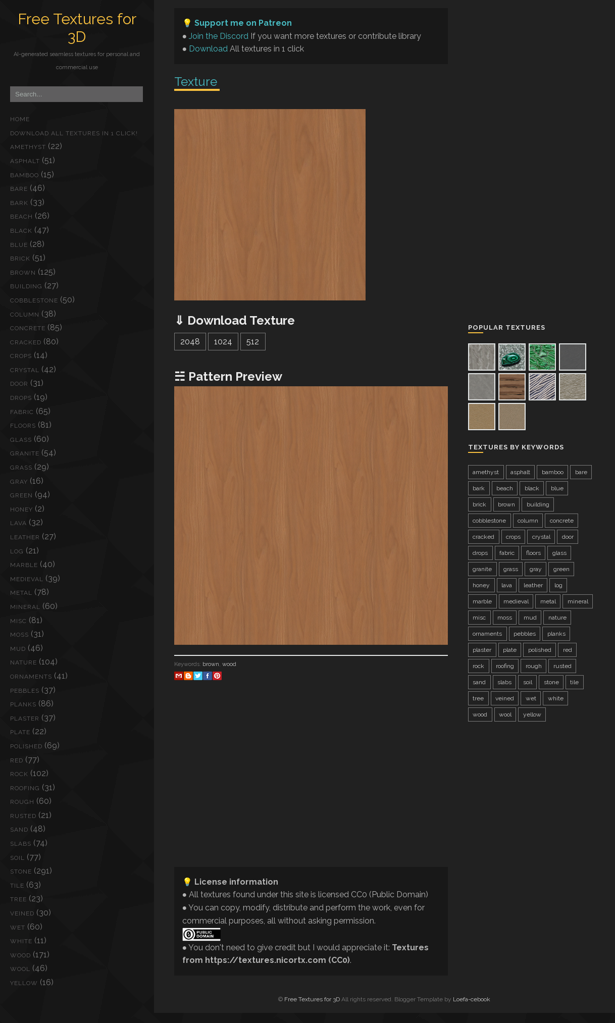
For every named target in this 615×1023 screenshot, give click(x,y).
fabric (22, 412)
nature (23, 662)
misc (18, 621)
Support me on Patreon (243, 23)
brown (23, 272)
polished (26, 746)
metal (21, 592)
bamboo (24, 175)
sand (19, 829)
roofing (25, 788)
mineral (25, 606)
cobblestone (34, 300)
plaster (24, 718)
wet (17, 927)
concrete (27, 328)
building (26, 286)
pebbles (24, 690)
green (21, 495)
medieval (26, 579)
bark (19, 203)
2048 (190, 341)
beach (21, 216)
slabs (20, 843)
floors (23, 425)
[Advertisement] (311, 788)
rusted (23, 816)
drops (21, 397)
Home (20, 119)
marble (24, 565)
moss (19, 634)
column (24, 314)
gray (19, 481)
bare (19, 188)
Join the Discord (218, 36)
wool (20, 969)
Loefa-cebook (471, 999)
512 (252, 341)
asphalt (25, 161)
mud (18, 648)
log (17, 551)
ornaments (31, 676)
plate (20, 732)
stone (21, 871)
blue (19, 244)
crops (21, 356)
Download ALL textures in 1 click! (74, 133)
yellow (24, 983)
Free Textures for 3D (77, 27)
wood (20, 955)
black (21, 230)
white (21, 941)
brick (20, 258)
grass (21, 467)
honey (21, 509)
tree (18, 899)
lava (18, 523)
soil (17, 857)
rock (19, 774)
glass (21, 439)
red (16, 760)
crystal (24, 370)
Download (208, 49)
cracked (25, 342)
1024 (223, 341)
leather (25, 537)
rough (22, 801)
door (19, 383)
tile (17, 885)
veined (22, 913)
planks (23, 704)
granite (24, 453)
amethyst (28, 146)
